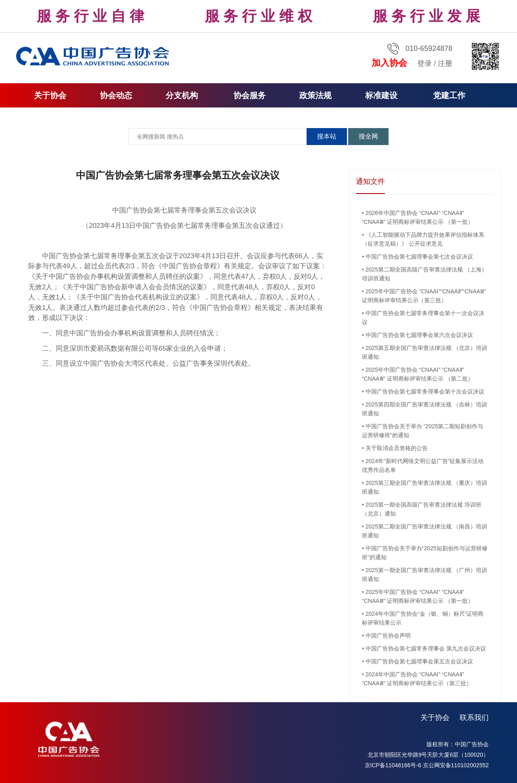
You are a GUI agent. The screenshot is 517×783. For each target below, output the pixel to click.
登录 (424, 63)
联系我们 (474, 718)
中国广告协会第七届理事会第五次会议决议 (419, 661)
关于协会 (435, 718)
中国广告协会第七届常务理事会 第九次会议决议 (426, 648)
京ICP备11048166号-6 (393, 765)
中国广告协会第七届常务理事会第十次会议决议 (425, 391)
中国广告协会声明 (388, 635)
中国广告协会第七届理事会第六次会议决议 (419, 335)
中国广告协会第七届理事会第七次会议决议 (419, 256)
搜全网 (368, 136)
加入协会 (389, 63)
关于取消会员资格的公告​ (397, 448)
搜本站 (326, 136)
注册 (445, 63)
